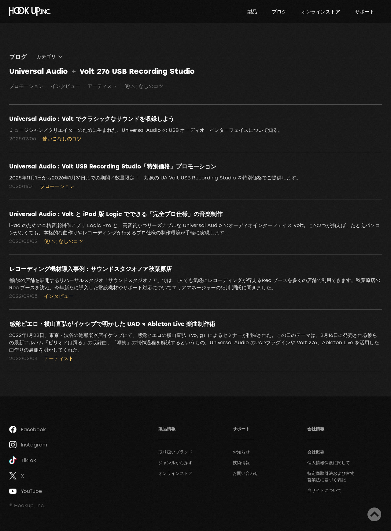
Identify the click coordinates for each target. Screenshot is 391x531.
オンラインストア (320, 11)
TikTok (22, 460)
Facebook (27, 429)
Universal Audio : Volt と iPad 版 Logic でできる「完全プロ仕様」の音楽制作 (116, 214)
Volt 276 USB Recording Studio (137, 71)
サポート (364, 11)
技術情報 (241, 462)
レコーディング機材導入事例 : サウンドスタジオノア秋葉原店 (90, 269)
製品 (252, 11)
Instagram (28, 444)
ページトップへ (374, 514)
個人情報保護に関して (328, 462)
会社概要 (315, 452)
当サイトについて (324, 490)
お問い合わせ (245, 473)
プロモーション (26, 86)
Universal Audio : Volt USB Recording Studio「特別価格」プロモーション (112, 166)
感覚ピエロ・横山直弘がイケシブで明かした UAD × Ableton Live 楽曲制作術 (112, 323)
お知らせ (241, 452)
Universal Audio (38, 71)
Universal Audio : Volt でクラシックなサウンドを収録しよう (91, 118)
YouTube (25, 491)
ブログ (279, 11)
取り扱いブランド (175, 452)
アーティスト (102, 86)
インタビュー (65, 86)
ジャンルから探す (175, 462)
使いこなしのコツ (143, 86)
